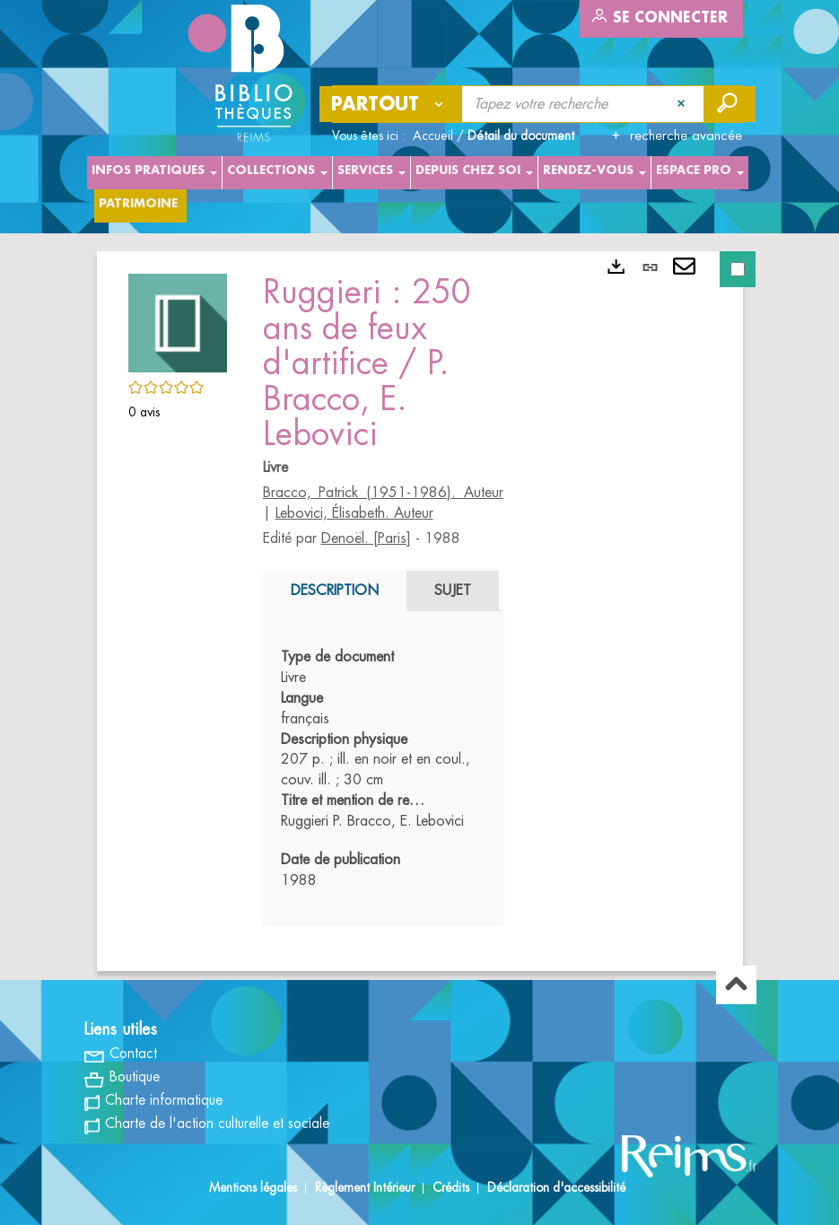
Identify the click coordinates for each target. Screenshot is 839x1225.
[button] (177, 320)
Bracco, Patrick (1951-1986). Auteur (383, 493)
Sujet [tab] (452, 590)
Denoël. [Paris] (366, 538)
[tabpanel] (383, 768)
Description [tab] (335, 590)
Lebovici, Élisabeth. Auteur (354, 513)
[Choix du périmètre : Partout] (391, 104)
